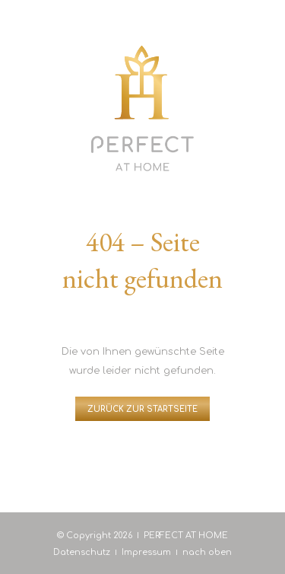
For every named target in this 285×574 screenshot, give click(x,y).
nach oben (207, 552)
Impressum (146, 552)
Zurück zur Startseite (142, 409)
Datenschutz (81, 552)
